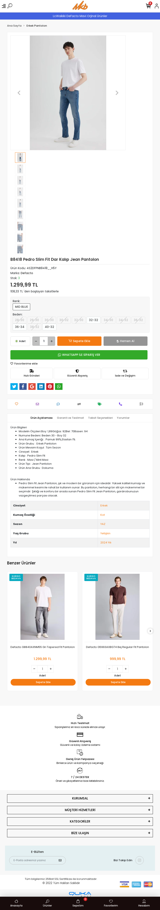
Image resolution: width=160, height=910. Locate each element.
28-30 (19, 320)
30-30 (49, 320)
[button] (19, 92)
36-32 (138, 320)
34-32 (123, 320)
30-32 (64, 320)
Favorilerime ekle (24, 364)
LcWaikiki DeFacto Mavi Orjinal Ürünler (80, 16)
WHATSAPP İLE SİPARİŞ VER (79, 355)
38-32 (34, 327)
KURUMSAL (80, 798)
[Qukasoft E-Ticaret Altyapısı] (80, 894)
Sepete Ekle (79, 341)
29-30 (34, 320)
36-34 (19, 327)
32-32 (93, 320)
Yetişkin (105, 533)
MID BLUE (21, 307)
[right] (150, 631)
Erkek (104, 505)
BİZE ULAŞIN (80, 833)
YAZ (102, 524)
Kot (102, 515)
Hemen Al (125, 341)
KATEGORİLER (80, 821)
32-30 (78, 320)
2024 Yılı (105, 542)
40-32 (49, 327)
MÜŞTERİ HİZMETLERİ (80, 810)
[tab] (41, 418)
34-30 (108, 320)
